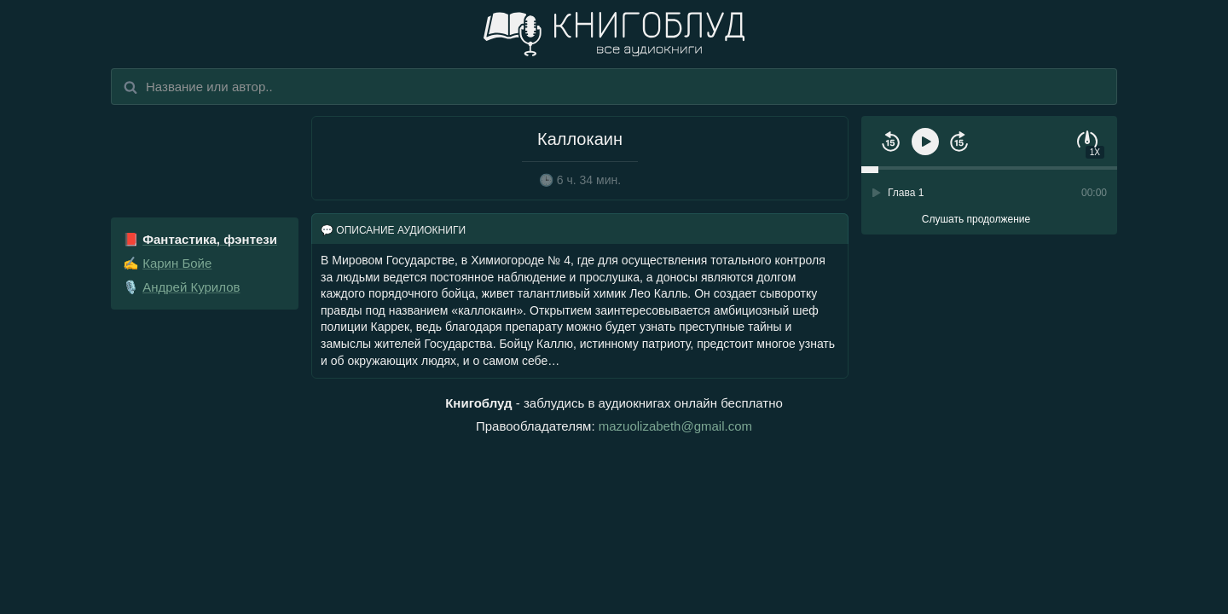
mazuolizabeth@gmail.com (675, 426)
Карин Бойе (176, 263)
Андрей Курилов (191, 287)
